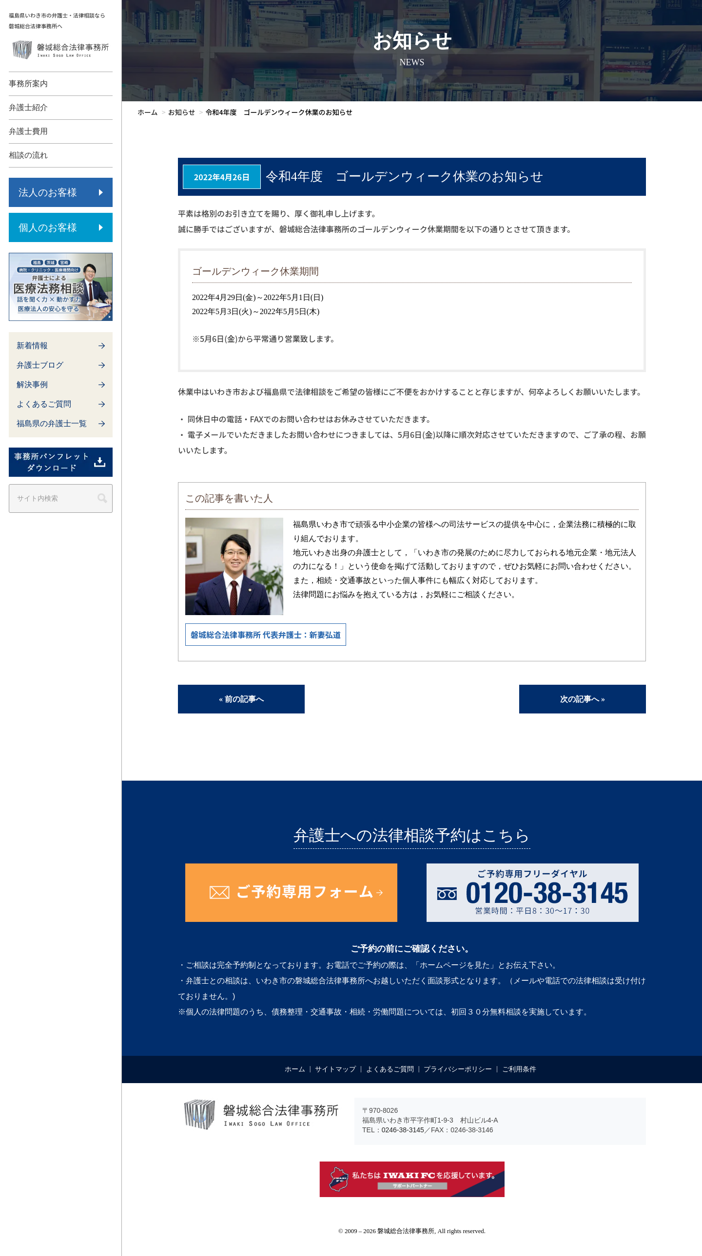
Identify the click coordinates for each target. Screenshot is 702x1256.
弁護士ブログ (40, 365)
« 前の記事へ (241, 699)
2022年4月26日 (222, 177)
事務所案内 (28, 83)
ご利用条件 (519, 1069)
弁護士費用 (28, 131)
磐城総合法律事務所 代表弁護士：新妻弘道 (266, 634)
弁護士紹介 (28, 107)
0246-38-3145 (403, 1130)
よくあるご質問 (44, 404)
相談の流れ (28, 155)
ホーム (295, 1069)
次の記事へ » (582, 699)
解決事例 (32, 384)
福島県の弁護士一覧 (52, 423)
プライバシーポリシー (458, 1069)
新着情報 (32, 345)
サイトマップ (335, 1069)
